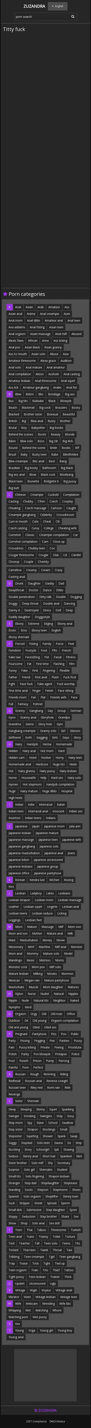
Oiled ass (50, 1027)
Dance (47, 590)
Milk (70, 933)
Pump (50, 1061)
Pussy (78, 1041)
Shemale (33, 1101)
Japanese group (47, 866)
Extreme (33, 624)
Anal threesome (45, 381)
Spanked (66, 1156)
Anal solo (15, 367)
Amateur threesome (22, 361)
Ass (67, 307)
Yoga (31, 1330)
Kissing (68, 880)
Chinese (20, 495)
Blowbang (66, 474)
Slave (40, 1123)
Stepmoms (60, 1190)
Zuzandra (34, 6)
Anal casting (72, 374)
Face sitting (65, 691)
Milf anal (60, 947)
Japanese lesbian (20, 833)
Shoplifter (51, 1196)
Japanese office (19, 873)
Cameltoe (15, 570)
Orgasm (20, 1014)
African (32, 341)
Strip (79, 1143)
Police (75, 1054)
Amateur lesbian (19, 381)
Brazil (12, 454)
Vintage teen (68, 1297)
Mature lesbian (19, 974)
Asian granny (53, 347)
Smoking (29, 1116)
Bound (13, 448)
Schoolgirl (42, 1149)
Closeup (14, 562)
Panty (25, 1054)
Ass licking (60, 341)
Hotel (32, 758)
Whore (56, 1310)
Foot (44, 650)
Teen (18, 1230)
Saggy (13, 1143)
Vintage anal (64, 1290)
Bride (53, 448)
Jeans (71, 853)
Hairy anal (29, 751)
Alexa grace (48, 361)
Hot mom (47, 751)
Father (13, 677)
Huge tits (59, 764)
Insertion (14, 818)
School (52, 1123)
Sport (73, 1210)
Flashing (58, 664)
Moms (59, 960)
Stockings (48, 1129)
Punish (23, 1061)
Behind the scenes (21, 434)
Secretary (63, 1163)
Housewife (28, 778)
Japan (36, 826)
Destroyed (31, 610)
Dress (47, 610)
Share (65, 1216)
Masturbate (16, 987)
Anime (31, 314)
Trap (12, 1263)
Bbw (18, 394)
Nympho (14, 1007)
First (35, 670)
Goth (28, 737)
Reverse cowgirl (57, 1081)
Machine (44, 947)
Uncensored (37, 1283)
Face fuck (26, 684)
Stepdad (26, 1143)
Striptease (70, 1183)
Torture (70, 1237)
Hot (11, 771)
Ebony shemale (19, 637)
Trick (35, 1263)
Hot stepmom (32, 784)
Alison (40, 374)
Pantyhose (39, 1034)
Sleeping (26, 1109)
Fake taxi (15, 657)
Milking (37, 974)
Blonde (70, 434)
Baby (24, 454)
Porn (25, 1067)
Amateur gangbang (36, 387)
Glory (77, 737)
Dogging (76, 597)
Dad (61, 583)
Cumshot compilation (23, 541)
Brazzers (61, 407)
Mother (37, 933)
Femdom (15, 650)
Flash (55, 677)
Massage (47, 927)
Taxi (69, 1250)
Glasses (75, 731)
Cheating (14, 508)
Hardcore (42, 764)
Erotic (12, 630)
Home (13, 778)
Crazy (58, 570)
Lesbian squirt (33, 907)
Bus (11, 401)
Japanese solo (49, 846)
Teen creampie (34, 1257)
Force (60, 644)
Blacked (14, 414)
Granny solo (48, 731)
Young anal (16, 1337)
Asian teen (56, 327)
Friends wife (58, 697)
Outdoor (14, 1020)
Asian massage (40, 334)
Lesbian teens (18, 913)
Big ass (70, 394)
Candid (76, 555)
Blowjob (65, 401)
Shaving (69, 1149)
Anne (45, 341)
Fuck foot (69, 677)
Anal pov (14, 347)
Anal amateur (56, 367)
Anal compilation (20, 374)
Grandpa (64, 717)
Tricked (13, 1250)
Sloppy (13, 1216)
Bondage (54, 394)
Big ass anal (17, 474)
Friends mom (17, 697)
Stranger (14, 1183)
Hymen (13, 784)
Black (52, 401)
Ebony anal (64, 624)
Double (61, 597)
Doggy (13, 603)
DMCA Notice (57, 1421)
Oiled (36, 1027)
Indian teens (33, 818)
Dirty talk (45, 597)
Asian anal (15, 314)
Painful (13, 1067)
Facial (57, 657)
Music (31, 960)
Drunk (19, 583)
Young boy (65, 1330)
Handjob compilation (60, 784)
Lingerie (52, 907)
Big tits (23, 401)
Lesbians (64, 893)
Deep (69, 610)
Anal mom (15, 320)
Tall (37, 1243)
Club (56, 555)
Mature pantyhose (56, 980)
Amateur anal (54, 320)
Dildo (59, 590)
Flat (43, 697)
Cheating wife (67, 528)
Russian (20, 1074)
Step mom (16, 1123)
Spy (29, 1123)
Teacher (24, 1243)
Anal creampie (49, 314)
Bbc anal (38, 461)
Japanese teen (48, 840)
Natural (59, 994)
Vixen (27, 1297)
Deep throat (30, 603)
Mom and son (18, 933)
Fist (46, 657)
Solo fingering (34, 1176)
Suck (12, 1203)
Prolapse (61, 1054)
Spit (56, 1149)
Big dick (67, 441)
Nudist (44, 994)
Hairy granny (26, 771)
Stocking (14, 1149)
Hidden (13, 751)
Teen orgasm (18, 1270)
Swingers (46, 1116)
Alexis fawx (16, 341)
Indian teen (16, 811)
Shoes (76, 1190)
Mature (32, 927)
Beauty (55, 434)
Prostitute (74, 1047)
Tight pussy (16, 1277)
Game (30, 724)
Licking (61, 913)
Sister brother (18, 1163)
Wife (18, 1304)
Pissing (25, 1041)
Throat (57, 1250)
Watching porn (18, 1317)
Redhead (14, 1081)
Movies (52, 974)
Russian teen (17, 1087)
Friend (26, 677)
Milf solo (55, 967)
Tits (77, 1243)
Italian (61, 804)
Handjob (32, 744)
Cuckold (53, 495)
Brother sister (33, 414)
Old (44, 1014)
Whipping (15, 1310)
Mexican (14, 980)
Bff (77, 448)
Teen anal (15, 1237)
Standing (14, 1190)
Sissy (70, 1116)
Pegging (39, 1041)
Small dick (15, 1210)
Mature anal (55, 933)
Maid (12, 940)
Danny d (14, 610)
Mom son (74, 927)
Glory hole (45, 724)
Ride (67, 1087)
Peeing (59, 1047)
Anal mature (34, 367)
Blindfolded (70, 454)
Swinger (14, 1116)
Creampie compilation (54, 535)
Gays (65, 737)
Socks (29, 1190)
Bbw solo (26, 441)
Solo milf (37, 1163)
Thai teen (29, 1250)
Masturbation (29, 940)
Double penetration (22, 597)
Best (52, 461)
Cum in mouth (18, 521)
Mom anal (15, 953)
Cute (35, 521)
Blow (32, 474)
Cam (45, 541)
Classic (30, 535)
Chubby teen (36, 548)
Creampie (36, 495)
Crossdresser (65, 515)
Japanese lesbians (20, 866)
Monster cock (18, 967)
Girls (55, 737)
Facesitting (32, 657)
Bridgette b (51, 481)
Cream (45, 570)
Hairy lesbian (68, 771)
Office (71, 1014)
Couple (28, 562)
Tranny (43, 1237)
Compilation (71, 495)
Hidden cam (17, 758)
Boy (24, 428)
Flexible (65, 670)
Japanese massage (21, 840)
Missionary (16, 947)
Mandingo (15, 960)
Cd (65, 555)
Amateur (54, 307)
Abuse (54, 354)
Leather (14, 907)
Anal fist (71, 387)
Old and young (18, 1027)
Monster (76, 947)
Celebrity (46, 515)
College (49, 528)
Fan (33, 697)
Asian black (32, 347)
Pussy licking (27, 1047)
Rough (34, 1074)
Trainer (55, 1277)
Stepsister (15, 1136)
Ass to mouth (18, 354)
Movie (60, 940)
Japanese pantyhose (47, 873)
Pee (52, 1041)
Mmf (31, 947)
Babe (54, 454)
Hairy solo (74, 778)
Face (74, 697)
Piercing (64, 1061)
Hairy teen (75, 758)
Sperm (65, 1203)
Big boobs (56, 428)
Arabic (57, 387)
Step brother (48, 1216)
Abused (76, 334)
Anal (18, 307)
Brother (65, 421)
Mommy (32, 953)
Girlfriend (15, 737)
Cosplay (67, 501)
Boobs (66, 448)
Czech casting (18, 528)
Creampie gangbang (22, 515)
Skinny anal (30, 1156)
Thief (56, 1270)
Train (34, 1270)
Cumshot (15, 535)
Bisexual (52, 414)
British (13, 421)
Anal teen (73, 320)
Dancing (69, 603)
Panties (64, 1041)
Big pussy (69, 481)
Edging (48, 624)
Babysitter (38, 428)
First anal (41, 677)
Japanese (21, 826)
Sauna (58, 1143)
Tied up (60, 1263)
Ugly (53, 1283)
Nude (25, 1000)
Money (47, 940)
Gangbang (36, 711)
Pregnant (21, 1034)
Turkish (76, 1230)
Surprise (14, 1170)
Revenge (14, 1094)
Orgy (34, 1014)
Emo (24, 630)
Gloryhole (47, 717)
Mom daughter (53, 987)
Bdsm (30, 394)
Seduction (28, 1216)
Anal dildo (33, 320)
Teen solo (50, 1243)
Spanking (68, 1109)
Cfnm (41, 501)
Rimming (49, 1074)
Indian (19, 804)
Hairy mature (29, 791)
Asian (29, 307)
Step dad (30, 1183)
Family (46, 644)
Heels (73, 764)
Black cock (48, 474)
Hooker (46, 758)
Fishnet (38, 704)
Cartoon (56, 508)
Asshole (53, 374)
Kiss (11, 886)
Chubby (28, 501)
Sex (76, 1216)
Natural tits (41, 1000)
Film (72, 664)
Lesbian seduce (42, 913)
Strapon (32, 1129)
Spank (61, 1136)
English (56, 630)
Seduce (13, 1156)
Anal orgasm (17, 334)
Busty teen (39, 454)
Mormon (67, 974)
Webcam (32, 1304)
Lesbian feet (33, 920)
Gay (50, 711)
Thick (67, 1277)
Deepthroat (16, 590)
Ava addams (17, 327)
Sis (69, 1143)
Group (61, 711)
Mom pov (38, 967)
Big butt (14, 488)
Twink (44, 1250)
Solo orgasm (32, 1196)
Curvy (35, 528)
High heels (15, 798)
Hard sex (57, 778)
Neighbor (59, 1000)
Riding (64, 1074)
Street (38, 1203)
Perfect (38, 1067)
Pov (63, 1034)
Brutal (13, 428)
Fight (12, 684)
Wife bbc (65, 1304)
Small (63, 1129)
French (66, 650)
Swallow (67, 1123)
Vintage (20, 1290)
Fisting (33, 644)
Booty (76, 407)
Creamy (31, 570)
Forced (20, 644)
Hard (61, 751)
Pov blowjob (42, 1054)
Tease (23, 1263)
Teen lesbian (37, 1277)
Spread (51, 1203)
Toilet (56, 1237)
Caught (71, 508)
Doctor (33, 590)
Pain (11, 1047)
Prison (37, 1061)
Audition (66, 361)
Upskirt (20, 1283)
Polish (13, 1054)
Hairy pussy (47, 771)
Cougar (43, 555)
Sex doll (54, 1223)
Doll (58, 610)
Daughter (34, 583)
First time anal (18, 691)
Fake (24, 670)
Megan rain (32, 980)
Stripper (24, 1203)
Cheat (47, 521)
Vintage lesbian (45, 1297)
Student (62, 1170)
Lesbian (20, 893)
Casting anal (17, 577)
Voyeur (46, 1290)
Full (11, 704)
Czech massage (35, 508)
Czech (54, 501)
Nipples (73, 994)
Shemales (45, 1170)
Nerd (28, 1007)
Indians (51, 818)
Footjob (30, 650)
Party (12, 1041)
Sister (19, 1101)
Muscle (33, 987)
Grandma (15, 724)
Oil (26, 1020)
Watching (41, 1310)
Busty (51, 421)
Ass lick (13, 387)
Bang (63, 461)
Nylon (19, 994)
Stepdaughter (50, 1183)
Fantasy (23, 704)
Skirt (79, 1156)
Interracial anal (38, 811)
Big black (67, 468)
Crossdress (16, 548)
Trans (30, 1237)
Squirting (32, 1136)
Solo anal (38, 1223)
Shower (48, 1136)
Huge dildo (49, 791)
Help (43, 778)
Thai (29, 1230)
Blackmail (28, 407)
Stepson (42, 1190)
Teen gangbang (69, 1257)
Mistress (45, 960)
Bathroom (49, 468)
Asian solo (38, 354)
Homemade (64, 744)
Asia (66, 354)
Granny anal (28, 717)
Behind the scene (33, 448)
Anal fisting (37, 327)
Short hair (49, 1156)
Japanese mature (47, 833)
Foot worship (66, 684)
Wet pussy (40, 1317)
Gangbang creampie (22, 731)
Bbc (41, 394)
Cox (52, 548)
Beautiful (69, 414)
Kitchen (54, 880)
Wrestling (48, 1304)
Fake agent (44, 684)
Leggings (15, 920)
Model (68, 953)
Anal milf (61, 334)
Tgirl (52, 1257)
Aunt (67, 314)
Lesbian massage (69, 900)
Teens (66, 1243)
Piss (53, 1034)
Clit (58, 521)
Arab (40, 307)
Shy (50, 1163)
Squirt (53, 1109)
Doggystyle (42, 617)
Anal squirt (68, 381)
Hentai (47, 744)
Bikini (12, 441)
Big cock (45, 407)
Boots (42, 434)
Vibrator (14, 1297)
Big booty (31, 468)
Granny (20, 711)
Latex (50, 893)
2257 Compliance (36, 1421)
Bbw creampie (18, 461)
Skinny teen (70, 1196)
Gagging (41, 737)
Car (75, 535)
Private (45, 1047)
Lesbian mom (44, 900)
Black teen (16, 481)
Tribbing (14, 1257)
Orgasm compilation (65, 1020)
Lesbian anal (70, 907)
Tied (11, 1243)
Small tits (15, 1176)
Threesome (58, 1230)
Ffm (54, 650)
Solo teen (43, 1143)
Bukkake (38, 401)
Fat (29, 664)
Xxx (17, 1324)
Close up (59, 541)
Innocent (58, 811)
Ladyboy (36, 893)
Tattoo (69, 1270)
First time (42, 664)
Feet (71, 644)
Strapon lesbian (59, 1176)
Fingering (49, 670)
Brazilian (14, 468)
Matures (73, 987)
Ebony (19, 624)
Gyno (12, 717)
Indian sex (75, 811)
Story (28, 1149)
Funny (13, 670)
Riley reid (36, 1087)
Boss (40, 441)
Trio (45, 1270)
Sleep (12, 1109)
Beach (13, 407)
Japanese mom (54, 826)
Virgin (33, 1290)
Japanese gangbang (22, 846)
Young (19, 1330)
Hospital (66, 791)
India (31, 804)
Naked (74, 1000)
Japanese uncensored (48, 860)
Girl (63, 731)
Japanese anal (53, 853)
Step (60, 1116)
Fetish (49, 691)
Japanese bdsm (19, 860)
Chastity (43, 562)
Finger (36, 691)
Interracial (45, 804)
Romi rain (53, 1087)
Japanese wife (71, 840)
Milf (60, 927)
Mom (18, 927)
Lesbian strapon (19, 900)
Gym (60, 724)
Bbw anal (37, 421)
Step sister (16, 1129)
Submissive (33, 1210)
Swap (73, 1136)
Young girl (46, 1330)
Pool (12, 1061)
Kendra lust (37, 880)
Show (12, 1223)
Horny (60, 758)
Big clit (53, 441)
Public (75, 1034)
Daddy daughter (19, 617)
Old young (39, 1020)
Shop (24, 1223)
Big (24, 421)
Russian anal (33, 1081)
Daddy (49, 583)
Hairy (18, 744)
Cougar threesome (21, 555)
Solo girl (29, 1170)
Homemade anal (20, 764)
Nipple (13, 1000)
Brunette (33, 481)
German (75, 711)
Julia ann (74, 826)
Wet (28, 1310)
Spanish (14, 1196)
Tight (46, 1263)
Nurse (32, 994)
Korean (20, 880)
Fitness (71, 657)
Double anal (51, 603)
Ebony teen (39, 630)
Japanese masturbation (24, 853)
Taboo (41, 1230)
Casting (14, 501)
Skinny (40, 1109)
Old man (56, 1014)
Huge (12, 791)
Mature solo (51, 953)
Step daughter (55, 1210)
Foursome (15, 664)
